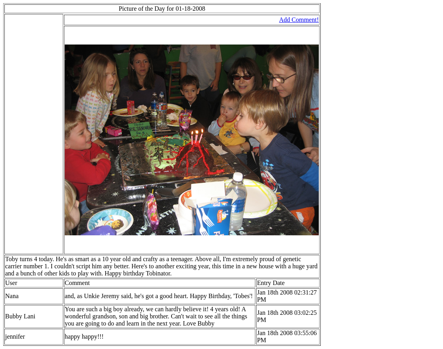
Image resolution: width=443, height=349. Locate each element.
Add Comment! (299, 19)
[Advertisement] (29, 134)
